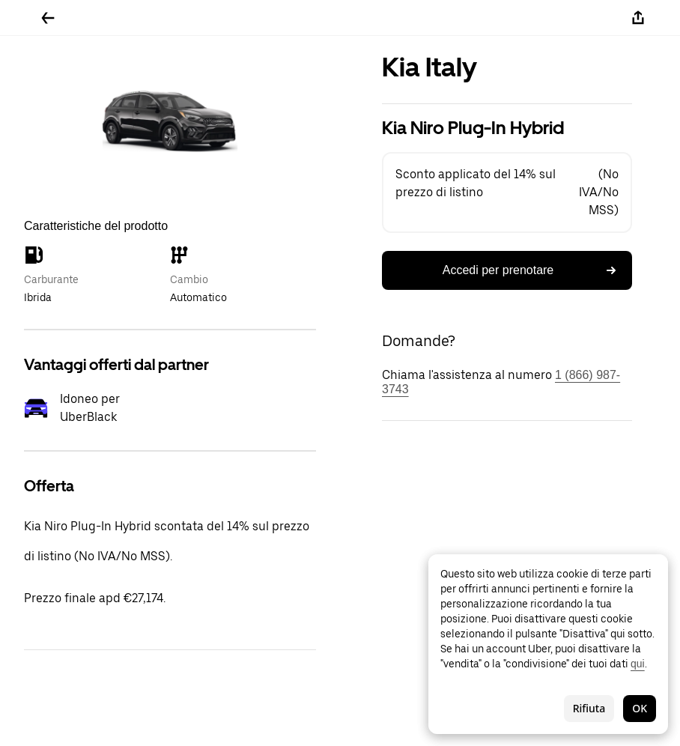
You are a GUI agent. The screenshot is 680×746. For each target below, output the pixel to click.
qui (638, 664)
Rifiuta (589, 708)
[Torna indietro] (48, 18)
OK (639, 708)
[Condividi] (638, 18)
